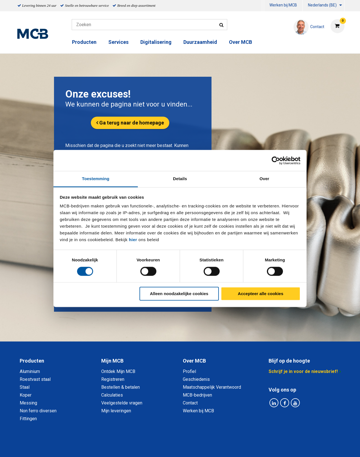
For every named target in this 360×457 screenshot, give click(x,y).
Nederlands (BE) (322, 5)
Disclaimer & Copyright (259, 446)
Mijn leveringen (116, 410)
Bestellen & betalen (120, 387)
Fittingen (28, 418)
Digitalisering (156, 42)
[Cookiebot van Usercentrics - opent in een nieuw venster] (275, 160)
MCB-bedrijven (197, 395)
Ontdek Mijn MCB (118, 371)
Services (118, 42)
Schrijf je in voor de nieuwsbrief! (303, 371)
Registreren (112, 379)
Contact (190, 403)
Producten (84, 42)
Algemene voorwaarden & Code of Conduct (187, 446)
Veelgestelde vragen (121, 403)
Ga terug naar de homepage (131, 123)
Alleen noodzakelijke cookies (179, 293)
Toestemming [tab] (95, 178)
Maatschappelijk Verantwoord (212, 387)
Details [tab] (180, 178)
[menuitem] (263, 6)
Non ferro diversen (38, 410)
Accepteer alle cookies (261, 293)
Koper (26, 395)
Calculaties (112, 395)
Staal (25, 387)
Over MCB (240, 42)
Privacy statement (119, 446)
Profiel (189, 371)
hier (133, 239)
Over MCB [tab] (194, 361)
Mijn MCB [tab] (112, 361)
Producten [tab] (32, 361)
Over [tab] (264, 178)
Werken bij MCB (283, 5)
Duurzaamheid (200, 42)
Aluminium (30, 371)
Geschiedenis (196, 379)
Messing (28, 403)
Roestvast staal (35, 379)
